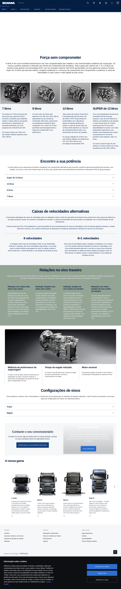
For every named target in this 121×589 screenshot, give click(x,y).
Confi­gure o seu (88, 436)
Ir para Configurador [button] (88, 458)
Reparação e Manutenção (50, 542)
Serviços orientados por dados (52, 545)
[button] (112, 3)
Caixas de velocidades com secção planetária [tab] (19, 240)
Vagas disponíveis (87, 542)
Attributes (7, 550)
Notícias (84, 545)
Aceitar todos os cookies (102, 566)
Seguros (45, 550)
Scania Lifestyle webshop (89, 550)
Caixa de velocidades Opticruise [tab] (81, 240)
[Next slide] (114, 496)
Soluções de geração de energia (13, 548)
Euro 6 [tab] (8, 177)
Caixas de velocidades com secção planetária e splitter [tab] (52, 240)
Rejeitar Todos (102, 573)
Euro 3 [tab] (29, 177)
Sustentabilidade (87, 548)
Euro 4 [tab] (22, 177)
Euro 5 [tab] (15, 177)
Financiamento (47, 548)
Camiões (6, 542)
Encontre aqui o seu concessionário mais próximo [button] (32, 454)
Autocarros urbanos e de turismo (13, 545)
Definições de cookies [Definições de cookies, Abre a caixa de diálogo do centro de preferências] (102, 580)
